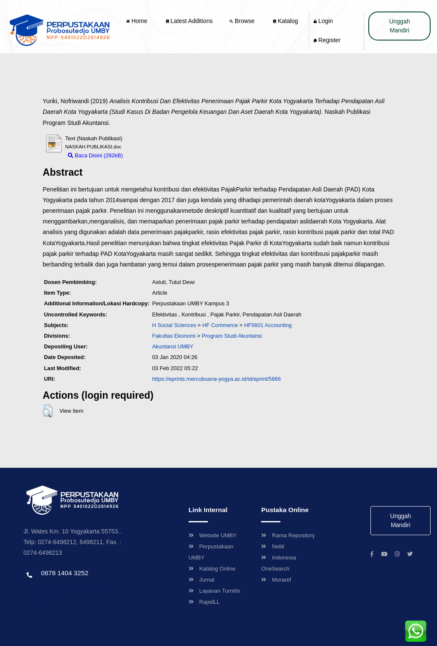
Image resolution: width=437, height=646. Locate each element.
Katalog (285, 20)
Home (137, 20)
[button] (47, 411)
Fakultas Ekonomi (173, 336)
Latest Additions (189, 20)
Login (323, 20)
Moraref (276, 579)
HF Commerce (220, 325)
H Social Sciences (174, 325)
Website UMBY (213, 535)
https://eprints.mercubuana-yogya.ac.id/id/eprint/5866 (216, 379)
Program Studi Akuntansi (232, 336)
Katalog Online (212, 568)
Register (327, 40)
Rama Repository (288, 535)
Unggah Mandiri (399, 26)
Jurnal (201, 579)
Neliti (272, 546)
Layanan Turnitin (214, 591)
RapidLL (204, 602)
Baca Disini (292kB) (95, 155)
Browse (243, 20)
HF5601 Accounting (268, 325)
